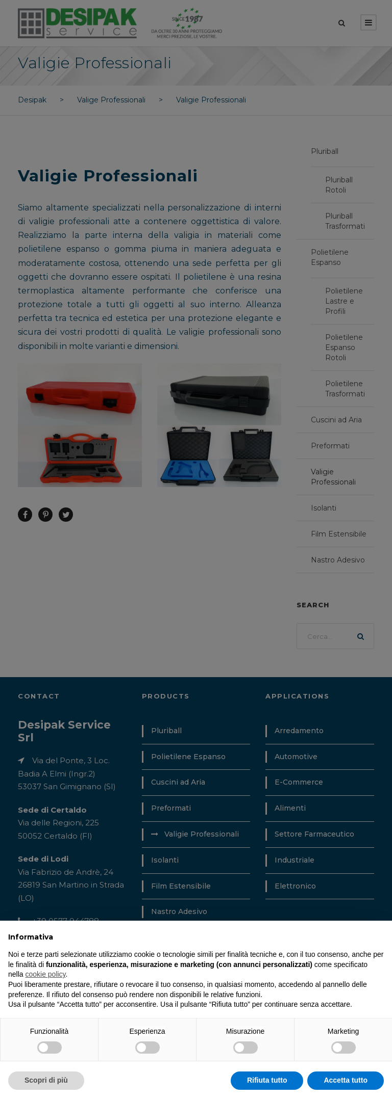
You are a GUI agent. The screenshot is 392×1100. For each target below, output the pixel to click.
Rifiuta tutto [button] (267, 1080)
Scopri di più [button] (46, 1080)
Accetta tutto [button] (346, 1080)
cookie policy (45, 974)
